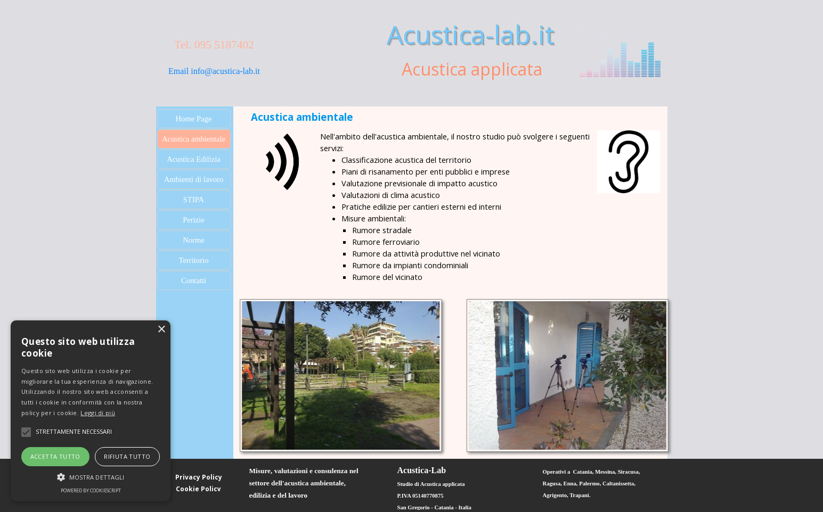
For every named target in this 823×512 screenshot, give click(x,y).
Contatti (193, 280)
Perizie (194, 220)
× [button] (161, 330)
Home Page (194, 118)
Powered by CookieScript (91, 490)
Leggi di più (97, 413)
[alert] (90, 410)
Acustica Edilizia (194, 159)
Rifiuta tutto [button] (127, 456)
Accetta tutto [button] (55, 456)
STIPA (193, 199)
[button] (90, 476)
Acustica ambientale (193, 139)
